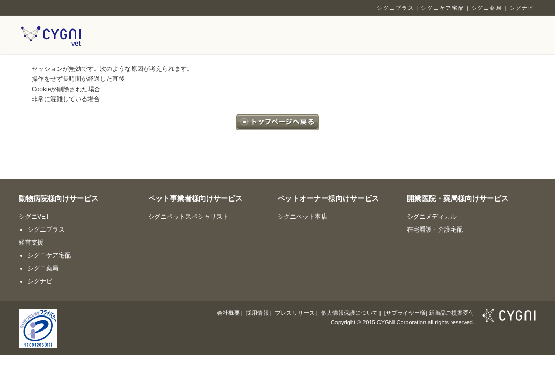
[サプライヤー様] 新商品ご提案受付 (429, 313)
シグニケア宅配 (442, 8)
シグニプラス (395, 8)
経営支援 (31, 242)
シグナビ (521, 8)
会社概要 (228, 313)
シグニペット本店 (302, 216)
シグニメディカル (432, 216)
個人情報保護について (349, 313)
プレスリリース (295, 313)
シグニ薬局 (487, 8)
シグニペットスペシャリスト (188, 216)
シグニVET (34, 216)
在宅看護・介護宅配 (435, 229)
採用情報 (257, 313)
